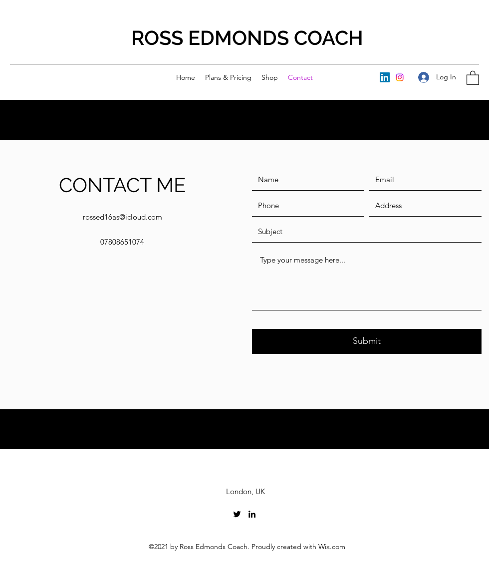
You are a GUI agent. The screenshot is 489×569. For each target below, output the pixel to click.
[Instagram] (400, 77)
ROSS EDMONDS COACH (247, 37)
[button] (473, 77)
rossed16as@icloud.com (122, 217)
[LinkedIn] (385, 77)
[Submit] (367, 341)
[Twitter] (237, 514)
